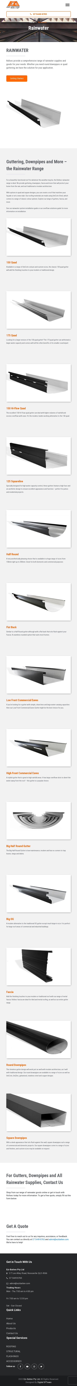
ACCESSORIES (13, 1361)
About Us (11, 1323)
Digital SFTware (44, 1382)
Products (11, 1328)
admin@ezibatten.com (59, 1239)
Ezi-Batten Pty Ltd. (32, 1379)
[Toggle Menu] (67, 5)
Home (32, 22)
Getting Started (16, 78)
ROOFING (11, 1346)
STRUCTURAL (13, 1351)
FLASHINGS (12, 1356)
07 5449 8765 (38, 14)
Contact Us (12, 1333)
